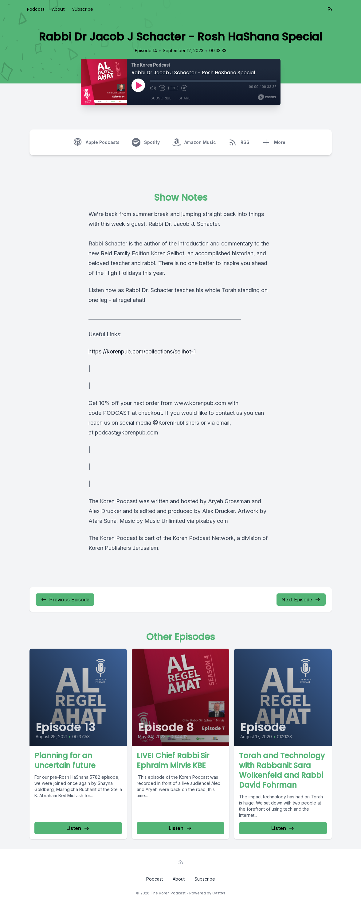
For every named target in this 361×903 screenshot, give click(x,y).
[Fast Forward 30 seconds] (184, 88)
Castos (218, 893)
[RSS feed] (329, 9)
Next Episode (301, 599)
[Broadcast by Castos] (267, 97)
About (58, 9)
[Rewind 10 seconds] (162, 88)
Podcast (36, 9)
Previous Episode (65, 599)
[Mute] (153, 88)
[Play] (138, 85)
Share (184, 98)
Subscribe (82, 9)
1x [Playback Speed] (173, 88)
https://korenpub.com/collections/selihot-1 (142, 351)
